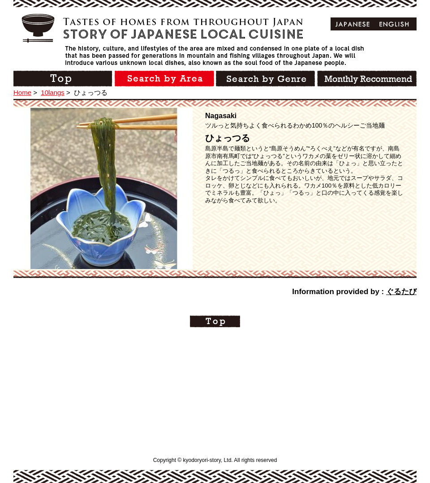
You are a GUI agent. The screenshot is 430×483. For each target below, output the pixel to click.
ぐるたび (401, 291)
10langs (52, 92)
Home (22, 92)
